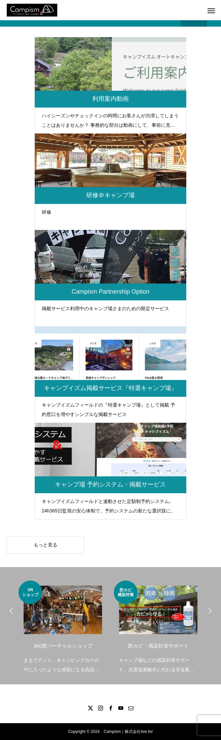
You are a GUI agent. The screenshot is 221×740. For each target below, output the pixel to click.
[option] (63, 627)
